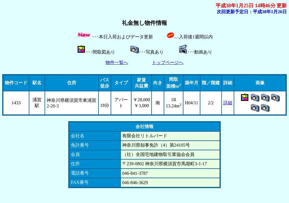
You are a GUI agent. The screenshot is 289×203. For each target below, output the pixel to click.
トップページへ (167, 62)
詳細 (227, 102)
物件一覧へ (117, 62)
